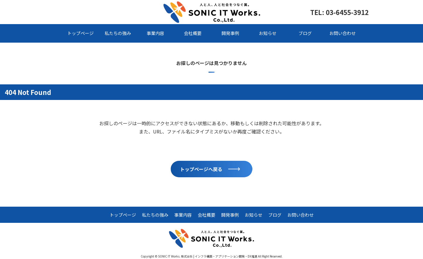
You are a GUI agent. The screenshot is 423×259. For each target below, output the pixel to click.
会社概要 (193, 33)
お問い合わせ (342, 33)
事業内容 (155, 33)
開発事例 (230, 33)
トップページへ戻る (201, 169)
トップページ (80, 33)
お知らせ (267, 33)
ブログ (305, 33)
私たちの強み (118, 33)
